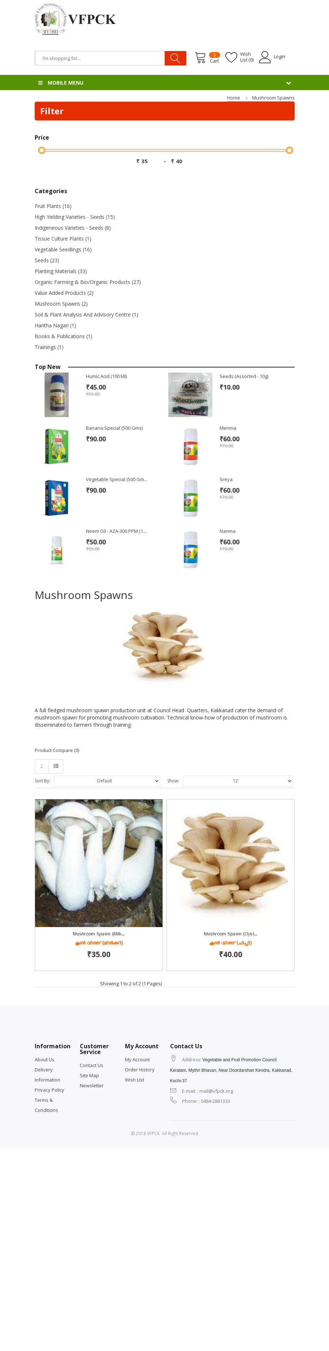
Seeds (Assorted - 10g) (244, 376)
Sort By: (42, 781)
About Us (45, 1235)
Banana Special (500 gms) (114, 428)
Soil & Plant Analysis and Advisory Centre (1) (86, 314)
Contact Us (91, 1240)
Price (42, 137)
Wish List (134, 1255)
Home (233, 97)
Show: (173, 781)
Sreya (226, 479)
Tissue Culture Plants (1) (63, 238)
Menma (228, 428)
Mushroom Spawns (273, 97)
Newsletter (92, 1261)
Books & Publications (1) (63, 336)
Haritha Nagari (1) (55, 325)
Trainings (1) (49, 347)
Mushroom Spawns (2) (61, 303)
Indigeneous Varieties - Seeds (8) (73, 227)
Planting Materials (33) (61, 271)
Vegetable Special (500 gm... (116, 479)
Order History (140, 1245)
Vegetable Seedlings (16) (63, 249)
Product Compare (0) (57, 750)
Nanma (227, 531)
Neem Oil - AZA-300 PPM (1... (116, 531)
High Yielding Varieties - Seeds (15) (75, 216)
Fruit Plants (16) (53, 206)
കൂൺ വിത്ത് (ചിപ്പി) (99, 1119)
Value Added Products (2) (64, 292)
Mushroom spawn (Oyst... (98, 1110)
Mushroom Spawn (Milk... (99, 935)
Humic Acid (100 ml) (106, 376)
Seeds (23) (47, 260)
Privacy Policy (49, 1265)
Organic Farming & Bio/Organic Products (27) (88, 282)
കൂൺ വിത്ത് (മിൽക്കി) (98, 944)
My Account (137, 1235)
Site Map (89, 1251)
